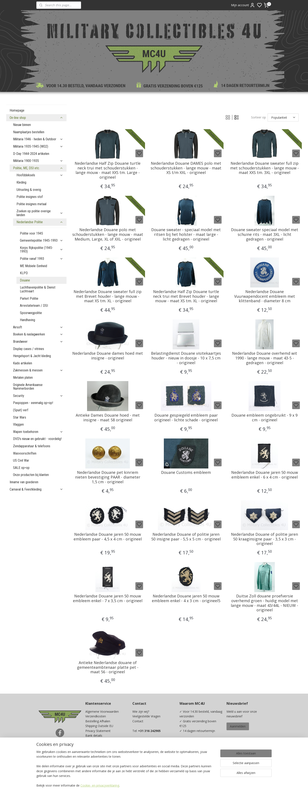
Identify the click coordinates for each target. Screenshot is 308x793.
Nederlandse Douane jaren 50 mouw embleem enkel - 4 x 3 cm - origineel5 (186, 598)
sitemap (173, 785)
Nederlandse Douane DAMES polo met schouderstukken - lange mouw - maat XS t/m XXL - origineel (186, 168)
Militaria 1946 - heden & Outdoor (38, 139)
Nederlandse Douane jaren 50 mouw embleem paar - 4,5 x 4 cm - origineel (108, 536)
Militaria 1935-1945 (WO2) (38, 146)
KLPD (24, 273)
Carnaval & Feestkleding (36, 489)
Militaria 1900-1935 (38, 161)
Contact (137, 721)
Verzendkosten (95, 716)
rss (182, 785)
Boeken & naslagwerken (38, 334)
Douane (25, 280)
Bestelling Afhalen (97, 721)
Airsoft (38, 327)
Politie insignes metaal (31, 204)
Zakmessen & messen (38, 370)
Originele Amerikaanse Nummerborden (28, 387)
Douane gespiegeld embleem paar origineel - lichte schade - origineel (186, 417)
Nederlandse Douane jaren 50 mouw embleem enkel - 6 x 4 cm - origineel (264, 474)
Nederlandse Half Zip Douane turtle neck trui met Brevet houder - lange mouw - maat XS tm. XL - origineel (186, 296)
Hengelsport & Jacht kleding (32, 356)
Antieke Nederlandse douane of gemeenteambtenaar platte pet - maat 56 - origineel (107, 667)
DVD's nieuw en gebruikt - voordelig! (37, 439)
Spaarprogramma (97, 759)
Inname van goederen (24, 482)
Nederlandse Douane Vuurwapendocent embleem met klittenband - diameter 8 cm (264, 296)
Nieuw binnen (22, 125)
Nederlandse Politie (39, 222)
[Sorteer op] (283, 117)
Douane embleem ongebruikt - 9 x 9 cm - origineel (264, 417)
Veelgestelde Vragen (146, 716)
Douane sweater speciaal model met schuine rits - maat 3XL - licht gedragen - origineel (264, 234)
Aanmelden (238, 726)
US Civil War (21, 460)
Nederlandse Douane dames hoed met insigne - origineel (107, 355)
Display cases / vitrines (28, 349)
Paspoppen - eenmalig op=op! (33, 403)
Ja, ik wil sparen (194, 763)
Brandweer (38, 342)
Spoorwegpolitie (31, 313)
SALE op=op (21, 468)
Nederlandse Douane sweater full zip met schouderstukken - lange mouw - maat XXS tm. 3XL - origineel (264, 168)
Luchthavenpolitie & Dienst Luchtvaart (37, 289)
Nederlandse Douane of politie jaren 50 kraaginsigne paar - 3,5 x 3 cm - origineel (264, 539)
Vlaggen (18, 424)
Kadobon (91, 755)
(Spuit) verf (20, 410)
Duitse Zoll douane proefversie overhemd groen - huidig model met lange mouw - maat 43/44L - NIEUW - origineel (264, 603)
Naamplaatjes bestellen (28, 132)
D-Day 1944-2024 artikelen (31, 154)
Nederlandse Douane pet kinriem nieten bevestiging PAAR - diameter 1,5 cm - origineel (107, 477)
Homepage (17, 110)
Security (38, 396)
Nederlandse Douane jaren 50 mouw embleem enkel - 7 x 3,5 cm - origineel (107, 598)
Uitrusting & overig (28, 190)
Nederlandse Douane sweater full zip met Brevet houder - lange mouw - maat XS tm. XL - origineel (108, 296)
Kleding (21, 182)
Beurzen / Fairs (95, 745)
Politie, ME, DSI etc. (38, 168)
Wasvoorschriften (24, 453)
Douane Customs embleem (186, 472)
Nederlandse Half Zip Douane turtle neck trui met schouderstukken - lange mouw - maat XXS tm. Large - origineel (108, 170)
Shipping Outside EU (99, 726)
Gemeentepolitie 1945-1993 (41, 240)
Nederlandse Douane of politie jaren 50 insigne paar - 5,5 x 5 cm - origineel (186, 536)
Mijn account (243, 5)
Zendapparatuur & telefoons (31, 446)
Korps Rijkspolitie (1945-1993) (41, 250)
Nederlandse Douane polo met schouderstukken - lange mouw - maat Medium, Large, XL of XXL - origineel (107, 234)
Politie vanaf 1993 (41, 259)
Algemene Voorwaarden (102, 711)
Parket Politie (29, 298)
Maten (89, 750)
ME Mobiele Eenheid (33, 266)
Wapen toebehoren (38, 432)
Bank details (93, 735)
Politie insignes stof (29, 197)
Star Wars (19, 417)
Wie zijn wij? (140, 711)
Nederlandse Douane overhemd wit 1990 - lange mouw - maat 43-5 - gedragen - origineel (264, 358)
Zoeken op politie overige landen (39, 213)
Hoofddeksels (39, 175)
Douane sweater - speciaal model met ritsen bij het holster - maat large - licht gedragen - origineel (186, 234)
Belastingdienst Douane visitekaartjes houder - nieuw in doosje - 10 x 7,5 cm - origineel (186, 358)
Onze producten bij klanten (31, 475)
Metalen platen (23, 378)
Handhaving (27, 320)
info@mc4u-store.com (149, 755)
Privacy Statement (98, 731)
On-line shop (36, 118)
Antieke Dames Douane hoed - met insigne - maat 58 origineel (108, 417)
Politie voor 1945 (31, 233)
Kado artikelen (22, 363)
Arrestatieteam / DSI (34, 306)
